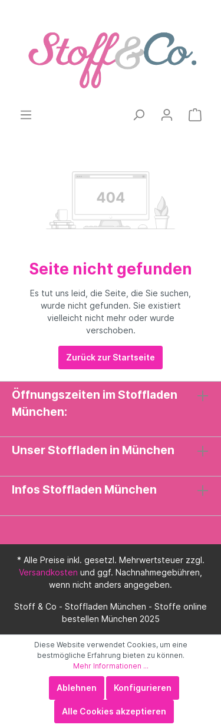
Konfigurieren (142, 688)
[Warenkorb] (195, 115)
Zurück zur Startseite (110, 357)
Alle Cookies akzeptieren (114, 711)
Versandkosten (48, 572)
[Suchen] (138, 115)
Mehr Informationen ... (111, 665)
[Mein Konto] (167, 115)
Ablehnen (77, 688)
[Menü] (26, 115)
